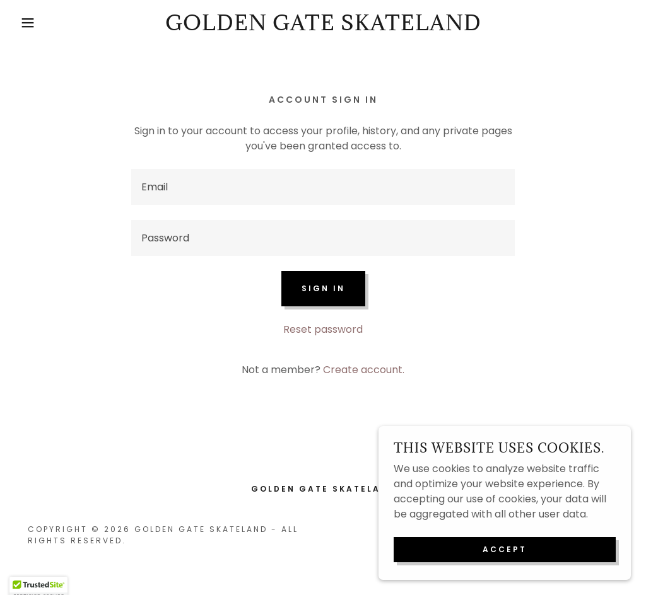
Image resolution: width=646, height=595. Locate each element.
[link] (323, 27)
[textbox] (323, 187)
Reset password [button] (323, 329)
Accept (505, 549)
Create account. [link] (363, 369)
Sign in (323, 288)
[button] (32, 22)
